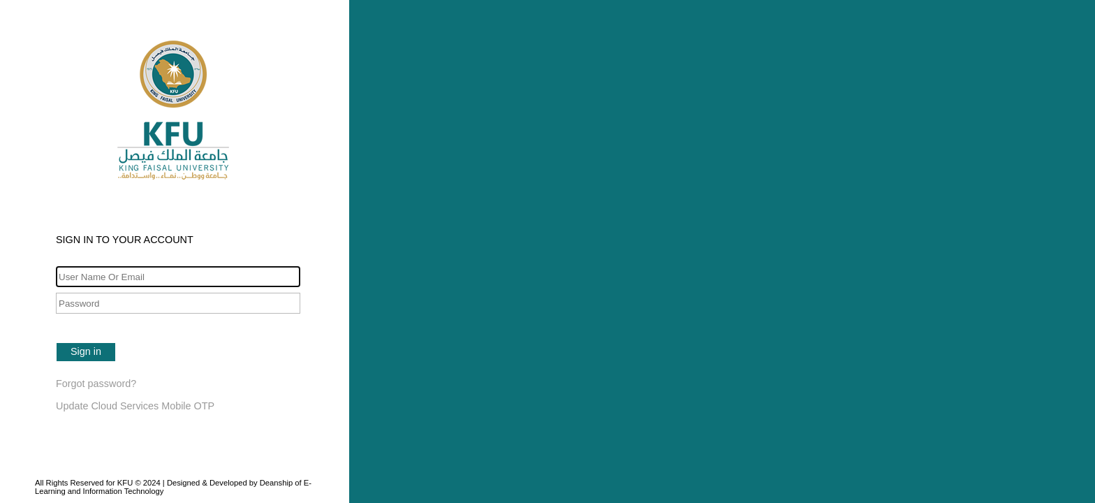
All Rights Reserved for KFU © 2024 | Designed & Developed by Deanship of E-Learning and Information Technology (173, 487)
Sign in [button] (86, 351)
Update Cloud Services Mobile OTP (135, 405)
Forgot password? (96, 383)
